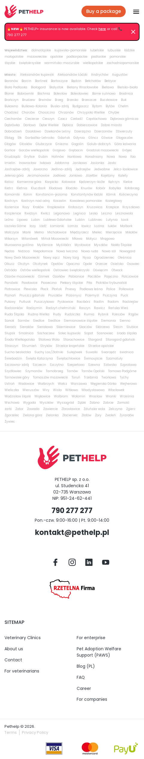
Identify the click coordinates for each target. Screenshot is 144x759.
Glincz (93, 137)
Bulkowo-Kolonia (34, 106)
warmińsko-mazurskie (61, 63)
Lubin (35, 219)
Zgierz (130, 409)
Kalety (123, 175)
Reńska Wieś (118, 308)
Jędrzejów (82, 169)
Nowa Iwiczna (67, 251)
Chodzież (11, 112)
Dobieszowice (87, 125)
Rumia (89, 314)
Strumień (29, 346)
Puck (124, 295)
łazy (33, 226)
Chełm (123, 106)
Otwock (117, 270)
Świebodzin (13, 358)
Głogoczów (124, 137)
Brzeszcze (89, 100)
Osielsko (117, 264)
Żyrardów (126, 415)
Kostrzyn (11, 201)
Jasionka (97, 163)
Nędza (9, 251)
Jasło (112, 163)
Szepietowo (75, 365)
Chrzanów (66, 112)
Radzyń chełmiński (60, 308)
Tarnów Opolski (92, 371)
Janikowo (80, 163)
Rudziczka (72, 314)
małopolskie (13, 56)
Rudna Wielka (38, 314)
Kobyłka (115, 188)
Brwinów (45, 100)
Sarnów (23, 320)
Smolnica (26, 333)
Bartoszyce (59, 81)
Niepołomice (43, 251)
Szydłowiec (13, 371)
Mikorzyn (11, 238)
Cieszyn (48, 119)
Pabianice (76, 276)
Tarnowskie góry (16, 377)
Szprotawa (128, 365)
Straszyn (11, 346)
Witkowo (71, 390)
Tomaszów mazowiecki (50, 377)
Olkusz (9, 264)
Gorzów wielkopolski (34, 150)
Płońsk (57, 289)
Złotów (86, 415)
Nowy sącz (51, 257)
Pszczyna (110, 295)
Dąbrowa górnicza (124, 119)
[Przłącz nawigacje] (133, 11)
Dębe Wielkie (49, 125)
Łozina (99, 226)
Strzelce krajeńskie (70, 346)
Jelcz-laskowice (125, 169)
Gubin (43, 156)
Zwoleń (110, 415)
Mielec (97, 232)
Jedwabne (102, 169)
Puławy (10, 301)
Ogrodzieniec (104, 257)
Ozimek (43, 276)
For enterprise (91, 638)
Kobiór (100, 188)
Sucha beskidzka (17, 352)
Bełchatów (93, 81)
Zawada (33, 409)
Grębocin (76, 150)
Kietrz (8, 188)
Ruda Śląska (14, 314)
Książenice (12, 213)
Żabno (94, 402)
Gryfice (29, 156)
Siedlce (38, 320)
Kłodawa (55, 188)
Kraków (38, 207)
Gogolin (78, 144)
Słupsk (9, 333)
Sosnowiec (105, 333)
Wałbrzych (46, 383)
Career (84, 688)
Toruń (76, 377)
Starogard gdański (120, 339)
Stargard (95, 339)
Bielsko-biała (127, 87)
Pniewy (70, 289)
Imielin (9, 163)
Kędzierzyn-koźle (92, 182)
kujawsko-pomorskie (70, 50)
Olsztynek (40, 264)
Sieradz (10, 327)
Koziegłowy (113, 201)
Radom (113, 301)
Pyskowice (65, 301)
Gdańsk (64, 137)
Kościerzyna (128, 194)
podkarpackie (76, 56)
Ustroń (9, 383)
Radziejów (130, 301)
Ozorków (59, 276)
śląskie (9, 63)
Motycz (91, 238)
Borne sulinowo (104, 93)
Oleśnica (124, 257)
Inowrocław (27, 163)
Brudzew (28, 100)
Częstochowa (96, 119)
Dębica (67, 125)
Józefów (91, 175)
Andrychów (99, 74)
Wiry (46, 390)
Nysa (87, 257)
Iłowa (123, 156)
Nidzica (24, 251)
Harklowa (74, 156)
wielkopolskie (93, 63)
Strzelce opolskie (101, 346)
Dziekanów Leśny (58, 131)
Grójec (127, 150)
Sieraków (27, 327)
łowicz (86, 226)
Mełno (39, 232)
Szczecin (39, 365)
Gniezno (61, 144)
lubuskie (114, 50)
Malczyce (11, 232)
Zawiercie (50, 409)
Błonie (9, 93)
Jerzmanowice (38, 175)
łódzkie (129, 50)
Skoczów (85, 327)
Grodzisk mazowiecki (103, 150)
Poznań (10, 295)
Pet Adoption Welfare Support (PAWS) (99, 652)
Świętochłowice (68, 358)
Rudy (57, 314)
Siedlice (54, 320)
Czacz (62, 119)
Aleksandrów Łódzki (72, 74)
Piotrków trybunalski (111, 283)
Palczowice (130, 276)
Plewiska (30, 289)
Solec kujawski (69, 333)
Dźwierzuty (124, 131)
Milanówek (30, 238)
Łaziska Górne (15, 226)
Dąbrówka (12, 125)
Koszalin (59, 201)
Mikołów (131, 232)
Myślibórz (63, 245)
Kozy (25, 207)
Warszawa (79, 383)
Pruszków (55, 295)
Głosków (25, 144)
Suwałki (92, 352)
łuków (112, 226)
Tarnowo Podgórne (122, 371)
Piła (89, 283)
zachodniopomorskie (123, 63)
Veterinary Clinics (22, 638)
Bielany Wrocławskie (82, 87)
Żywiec (9, 421)
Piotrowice (12, 289)
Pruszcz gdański (32, 295)
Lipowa (22, 219)
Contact (13, 660)
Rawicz (99, 308)
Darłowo (29, 125)
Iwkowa (45, 163)
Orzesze (101, 264)
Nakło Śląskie (121, 245)
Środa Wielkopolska (19, 339)
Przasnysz (73, 295)
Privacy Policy (35, 732)
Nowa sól (109, 251)
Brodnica (126, 93)
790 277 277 (72, 510)
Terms (10, 732)
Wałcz (62, 383)
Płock (44, 289)
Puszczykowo (44, 301)
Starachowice (73, 339)
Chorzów (28, 112)
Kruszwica (94, 207)
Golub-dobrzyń (99, 144)
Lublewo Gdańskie (57, 219)
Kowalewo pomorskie (86, 201)
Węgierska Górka (103, 383)
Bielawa (108, 87)
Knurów (86, 188)
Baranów (11, 81)
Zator (19, 409)
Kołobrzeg (132, 188)
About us (13, 649)
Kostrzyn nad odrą (35, 201)
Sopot (88, 333)
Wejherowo (128, 383)
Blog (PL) (86, 666)
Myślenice (45, 245)
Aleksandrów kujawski (37, 74)
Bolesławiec (80, 93)
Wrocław (95, 396)
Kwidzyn (31, 213)
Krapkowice (56, 207)
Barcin (26, 81)
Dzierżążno (82, 131)
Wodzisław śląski (17, 396)
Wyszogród (65, 402)
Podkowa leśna (91, 289)
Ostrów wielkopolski (35, 270)
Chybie (113, 112)
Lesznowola (124, 213)
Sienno (124, 320)
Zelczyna (115, 409)
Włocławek (116, 390)
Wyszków (46, 402)
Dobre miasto (111, 125)
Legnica (79, 213)
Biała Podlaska (15, 87)
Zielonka (52, 415)
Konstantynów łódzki (87, 194)
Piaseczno (49, 283)
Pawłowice (29, 283)
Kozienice (11, 207)
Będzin (76, 81)
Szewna (94, 365)
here (102, 28)
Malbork (126, 226)
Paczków (94, 276)
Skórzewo (103, 327)
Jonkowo (75, 175)
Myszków (100, 245)
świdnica (126, 352)
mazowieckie (37, 56)
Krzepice (112, 207)
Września (127, 396)
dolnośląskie (41, 50)
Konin (27, 194)
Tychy (124, 377)
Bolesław (60, 93)
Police (110, 289)
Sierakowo (45, 327)
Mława (77, 238)
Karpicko (51, 182)
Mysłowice (82, 245)
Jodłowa (59, 175)
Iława (111, 156)
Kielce (127, 182)
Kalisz (8, 182)
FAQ (81, 677)
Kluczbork (38, 188)
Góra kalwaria (125, 144)
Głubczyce (44, 144)
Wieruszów (30, 390)
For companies (92, 699)
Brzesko (72, 100)
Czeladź (77, 119)
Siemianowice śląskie (80, 320)
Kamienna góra (29, 182)
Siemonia (108, 320)
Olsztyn (23, 264)
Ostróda (10, 270)
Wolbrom (61, 396)
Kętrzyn (114, 182)
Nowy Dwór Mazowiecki (22, 257)
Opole (87, 264)
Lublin (80, 219)
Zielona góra (32, 415)
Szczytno (56, 365)
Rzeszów (118, 314)
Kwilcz (45, 213)
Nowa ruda (89, 251)
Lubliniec (95, 219)
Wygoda (29, 402)
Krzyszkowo (131, 207)
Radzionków (13, 308)
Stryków (46, 346)
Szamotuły (114, 358)
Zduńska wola (94, 409)
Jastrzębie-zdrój (17, 169)
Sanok (9, 320)
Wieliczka (11, 390)
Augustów (120, 74)
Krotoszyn (75, 207)
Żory (98, 415)
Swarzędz (108, 352)
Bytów (110, 106)
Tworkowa (108, 377)
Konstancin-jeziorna (51, 194)
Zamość (123, 402)
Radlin (99, 301)
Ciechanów (13, 119)
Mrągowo (107, 238)
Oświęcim (100, 270)
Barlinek (41, 81)
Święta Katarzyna (39, 358)
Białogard (38, 87)
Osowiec (133, 264)
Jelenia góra (14, 175)
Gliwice (107, 137)
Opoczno (73, 264)
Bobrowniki (25, 93)
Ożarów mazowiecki (19, 276)
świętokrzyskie (30, 63)
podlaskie (98, 56)
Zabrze (108, 402)
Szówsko (110, 365)
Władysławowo (92, 390)
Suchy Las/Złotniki (48, 352)
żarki (8, 409)
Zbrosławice (70, 409)
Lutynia (112, 219)
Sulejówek (74, 352)
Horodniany (94, 156)
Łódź (43, 226)
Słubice (132, 327)
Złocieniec (70, 415)
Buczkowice (108, 100)
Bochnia (43, 93)
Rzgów (133, 314)
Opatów (57, 264)
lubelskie (97, 50)
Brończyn (11, 100)
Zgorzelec (11, 415)
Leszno (106, 213)
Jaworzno (40, 169)
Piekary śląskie (71, 283)
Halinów (57, 156)
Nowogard (127, 251)
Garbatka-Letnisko (39, 137)
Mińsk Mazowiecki (55, 238)
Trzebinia (91, 377)
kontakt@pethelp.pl (72, 532)
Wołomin (78, 396)
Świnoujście (93, 358)
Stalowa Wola (49, 339)
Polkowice (126, 289)
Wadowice (26, 383)
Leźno (8, 219)
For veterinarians (21, 671)
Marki (26, 232)
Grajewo (59, 150)
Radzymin (34, 308)
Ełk (20, 137)
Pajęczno (111, 276)
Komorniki (12, 194)
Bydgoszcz (80, 106)
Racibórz (83, 301)
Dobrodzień (13, 131)
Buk (123, 100)
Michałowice (56, 232)
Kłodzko (71, 188)
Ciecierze (32, 119)
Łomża (73, 226)
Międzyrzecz (79, 232)
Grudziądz (12, 156)
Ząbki (82, 402)
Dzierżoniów (103, 131)
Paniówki (11, 283)
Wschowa (11, 402)
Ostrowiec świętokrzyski (72, 270)
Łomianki (57, 226)
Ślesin (118, 327)
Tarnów (72, 371)
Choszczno (46, 112)
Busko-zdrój (60, 106)
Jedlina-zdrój (61, 169)
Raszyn (84, 308)
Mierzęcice (114, 232)
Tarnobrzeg (54, 371)
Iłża (133, 156)
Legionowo (62, 213)
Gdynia (79, 137)
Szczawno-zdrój (16, 365)
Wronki (111, 396)
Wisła (57, 390)
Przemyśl (92, 295)
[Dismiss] (133, 32)
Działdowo (33, 131)
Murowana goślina (19, 245)
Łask (124, 219)
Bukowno (11, 106)
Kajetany (108, 175)
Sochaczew (45, 333)
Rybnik (103, 314)
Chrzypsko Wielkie (91, 112)
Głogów (10, 144)
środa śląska (127, 333)
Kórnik (111, 194)
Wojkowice (42, 396)
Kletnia (21, 188)
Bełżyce (110, 81)
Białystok (56, 87)
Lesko (93, 213)
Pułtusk (25, 301)
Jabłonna (61, 163)
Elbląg (9, 137)
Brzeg (59, 100)
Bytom (97, 106)
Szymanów (33, 371)
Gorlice (9, 150)
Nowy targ (71, 257)
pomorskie (118, 56)
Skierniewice (65, 327)
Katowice (68, 182)
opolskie (56, 56)
